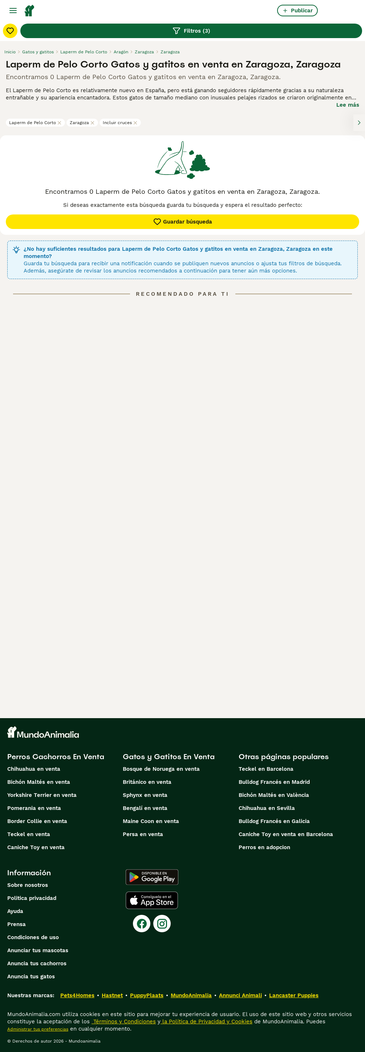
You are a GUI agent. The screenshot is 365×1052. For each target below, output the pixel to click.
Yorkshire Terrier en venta (42, 795)
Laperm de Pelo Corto (35, 122)
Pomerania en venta (34, 808)
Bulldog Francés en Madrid (274, 782)
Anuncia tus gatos (31, 976)
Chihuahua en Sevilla (267, 808)
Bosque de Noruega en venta (161, 769)
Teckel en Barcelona (266, 769)
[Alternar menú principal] (13, 10)
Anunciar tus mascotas (37, 950)
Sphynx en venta (145, 795)
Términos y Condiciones (124, 1021)
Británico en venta (147, 782)
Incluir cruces (120, 122)
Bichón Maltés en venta (38, 782)
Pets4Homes (77, 995)
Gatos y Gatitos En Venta (169, 756)
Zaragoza (82, 122)
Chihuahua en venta (33, 769)
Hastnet (112, 995)
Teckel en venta (28, 834)
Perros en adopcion (264, 847)
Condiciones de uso (33, 937)
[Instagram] (162, 923)
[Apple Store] (152, 900)
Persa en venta (143, 834)
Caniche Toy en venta (36, 847)
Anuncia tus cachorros (36, 963)
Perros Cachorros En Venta (55, 756)
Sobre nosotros (27, 885)
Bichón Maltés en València (274, 795)
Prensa (16, 924)
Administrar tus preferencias (37, 1029)
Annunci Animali (240, 995)
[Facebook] (141, 923)
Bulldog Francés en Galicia (274, 821)
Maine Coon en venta (151, 821)
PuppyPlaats (146, 995)
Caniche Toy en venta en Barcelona (286, 834)
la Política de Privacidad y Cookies (206, 1021)
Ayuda (15, 911)
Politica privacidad (31, 898)
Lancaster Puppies (294, 995)
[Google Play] (152, 877)
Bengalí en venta (145, 808)
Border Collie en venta (37, 821)
